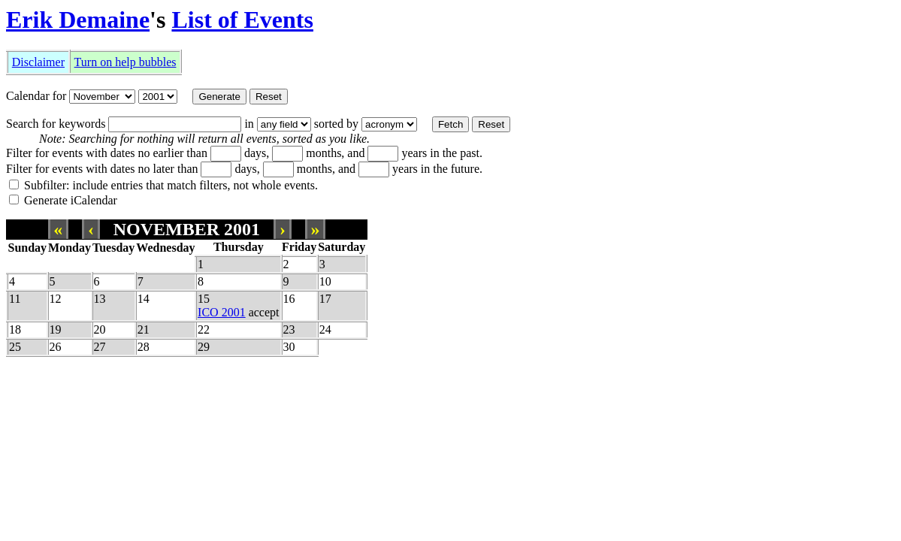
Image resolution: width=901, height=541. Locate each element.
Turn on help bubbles (125, 62)
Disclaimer (38, 62)
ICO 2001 (222, 312)
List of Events (242, 19)
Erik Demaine (78, 19)
